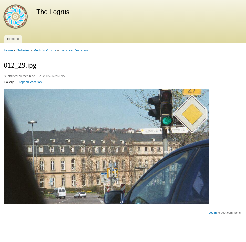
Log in (213, 212)
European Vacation (74, 50)
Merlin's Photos (44, 50)
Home (8, 50)
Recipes (13, 39)
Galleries (22, 50)
